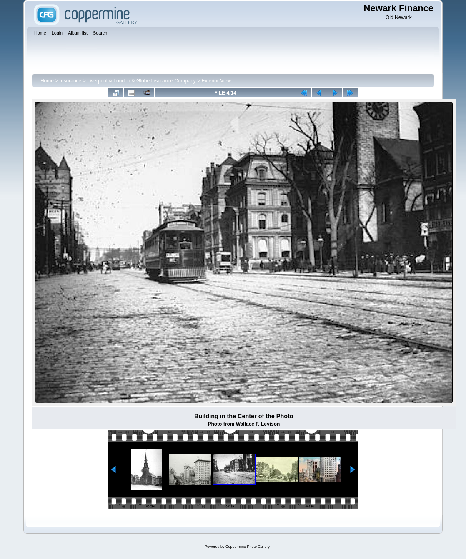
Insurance (71, 81)
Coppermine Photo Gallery (247, 546)
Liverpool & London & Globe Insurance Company (141, 81)
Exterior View (216, 81)
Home (47, 81)
